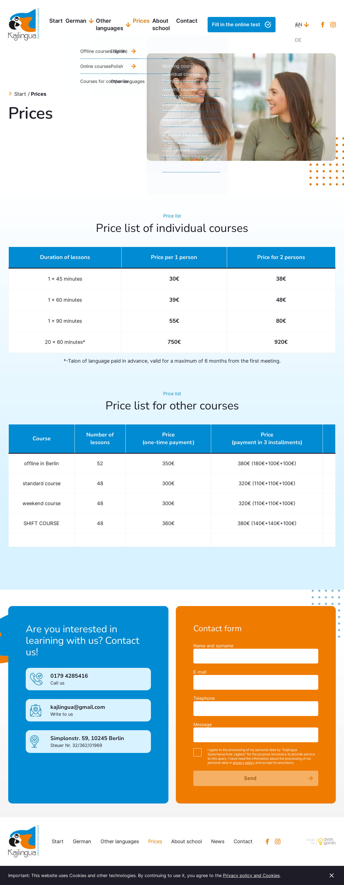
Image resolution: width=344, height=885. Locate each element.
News (217, 841)
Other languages (109, 24)
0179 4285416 (69, 676)
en (299, 24)
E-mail (200, 672)
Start (56, 21)
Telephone (204, 698)
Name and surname (213, 645)
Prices (141, 21)
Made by (310, 841)
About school (161, 24)
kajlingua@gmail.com (77, 707)
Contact (186, 21)
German (75, 21)
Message (202, 724)
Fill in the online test (236, 24)
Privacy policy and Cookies (251, 875)
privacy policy (243, 763)
